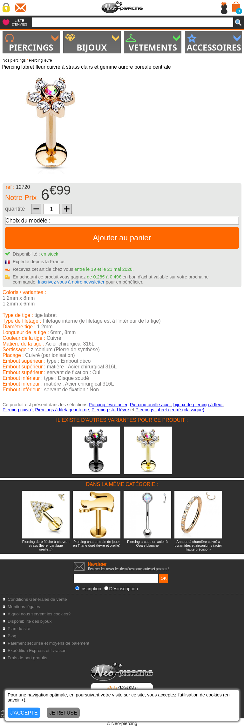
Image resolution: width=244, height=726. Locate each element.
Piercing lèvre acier (108, 404)
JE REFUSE (63, 713)
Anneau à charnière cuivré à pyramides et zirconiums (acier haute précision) (198, 545)
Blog (12, 636)
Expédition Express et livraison (37, 650)
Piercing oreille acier (150, 404)
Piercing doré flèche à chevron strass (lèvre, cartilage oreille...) (46, 545)
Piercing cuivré (17, 409)
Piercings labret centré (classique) (169, 409)
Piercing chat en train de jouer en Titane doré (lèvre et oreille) (96, 543)
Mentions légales (24, 606)
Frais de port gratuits (27, 657)
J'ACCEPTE (24, 713)
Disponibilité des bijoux (29, 621)
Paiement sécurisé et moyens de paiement (48, 643)
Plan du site (19, 628)
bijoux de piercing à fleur (198, 404)
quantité (15, 209)
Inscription (88, 588)
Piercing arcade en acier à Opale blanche (147, 543)
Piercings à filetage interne (62, 409)
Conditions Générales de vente (37, 599)
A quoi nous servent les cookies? (39, 614)
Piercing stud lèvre (110, 409)
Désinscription (121, 588)
